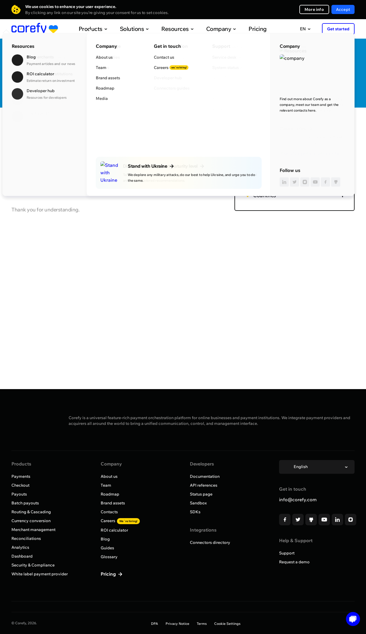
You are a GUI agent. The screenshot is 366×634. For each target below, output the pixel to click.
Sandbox (198, 503)
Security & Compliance (33, 565)
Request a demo (294, 561)
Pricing (245, 28)
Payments (20, 476)
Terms (202, 623)
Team (106, 485)
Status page (201, 494)
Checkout (20, 485)
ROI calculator (114, 530)
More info (314, 9)
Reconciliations (26, 538)
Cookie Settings (227, 623)
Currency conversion (31, 520)
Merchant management (33, 529)
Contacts (109, 511)
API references (203, 485)
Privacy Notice (177, 623)
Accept (343, 9)
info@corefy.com (298, 499)
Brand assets (113, 503)
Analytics (20, 547)
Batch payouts (25, 503)
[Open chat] (351, 619)
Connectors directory (210, 542)
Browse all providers (36, 124)
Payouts (19, 494)
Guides (107, 547)
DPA (154, 623)
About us (109, 476)
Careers (120, 520)
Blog (105, 539)
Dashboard (22, 556)
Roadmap (110, 494)
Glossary (109, 556)
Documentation (205, 476)
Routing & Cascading (31, 511)
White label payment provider (39, 573)
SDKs (195, 511)
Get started (338, 28)
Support (287, 553)
